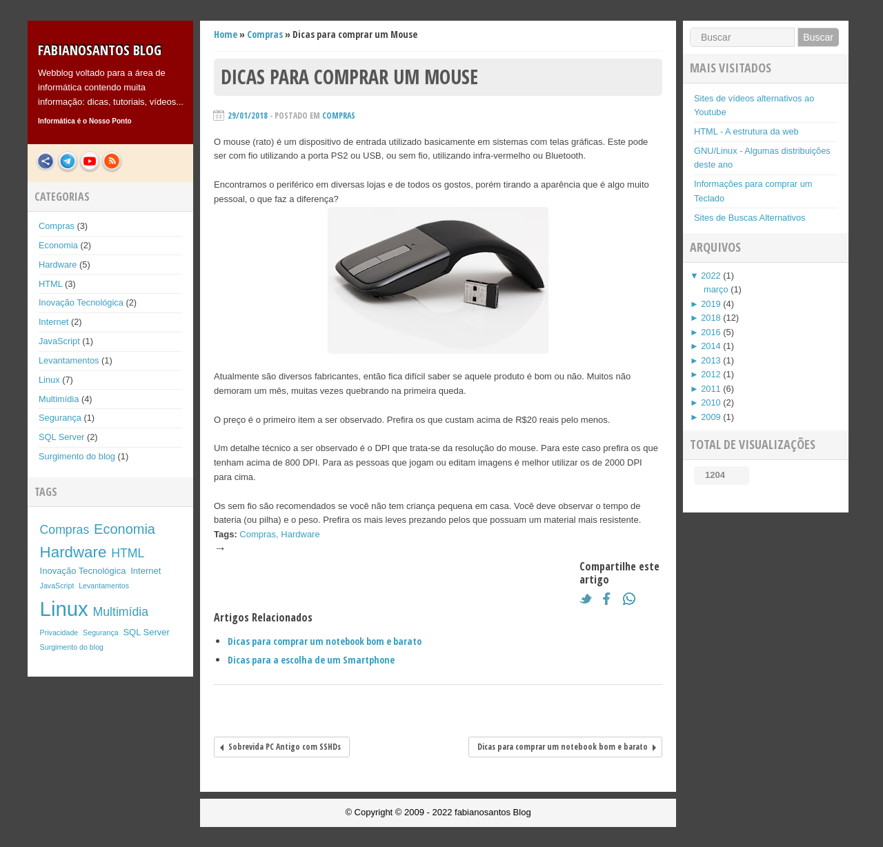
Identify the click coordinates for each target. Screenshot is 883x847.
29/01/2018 (248, 115)
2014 (710, 346)
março (716, 289)
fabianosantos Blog (99, 50)
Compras (57, 226)
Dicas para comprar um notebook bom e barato (324, 641)
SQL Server (61, 437)
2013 (710, 360)
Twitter (589, 598)
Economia (58, 245)
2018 (710, 317)
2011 (710, 388)
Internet (53, 322)
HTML (50, 284)
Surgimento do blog (77, 456)
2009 (710, 417)
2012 (710, 374)
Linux (49, 380)
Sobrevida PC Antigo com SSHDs (284, 747)
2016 (710, 332)
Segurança (60, 417)
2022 (710, 275)
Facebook (610, 598)
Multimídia (59, 399)
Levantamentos (69, 360)
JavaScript (59, 341)
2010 (710, 402)
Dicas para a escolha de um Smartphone (311, 659)
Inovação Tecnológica (81, 302)
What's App (632, 598)
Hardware (58, 264)
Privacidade (59, 632)
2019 (710, 304)
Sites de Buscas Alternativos (749, 217)
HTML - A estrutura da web (746, 131)
